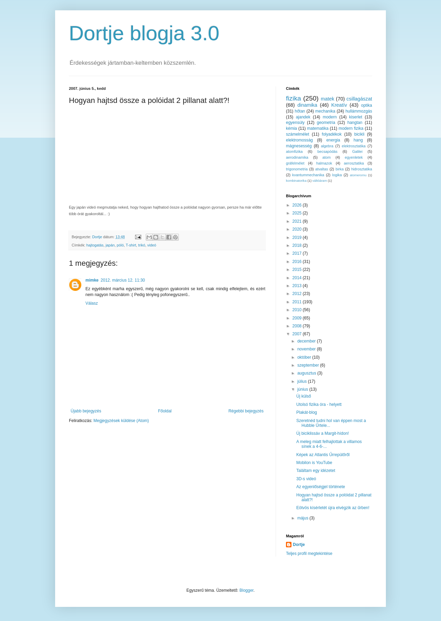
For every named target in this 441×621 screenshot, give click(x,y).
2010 (298, 309)
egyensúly (295, 122)
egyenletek (354, 157)
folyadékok (331, 134)
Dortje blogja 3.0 (144, 33)
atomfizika (294, 151)
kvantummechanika (308, 175)
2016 (298, 261)
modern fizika (351, 128)
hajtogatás (95, 245)
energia (333, 140)
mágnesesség (299, 146)
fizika (293, 98)
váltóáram (319, 180)
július (302, 381)
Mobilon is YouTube (314, 462)
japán (109, 245)
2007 (298, 333)
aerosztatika (354, 163)
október (304, 357)
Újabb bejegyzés (86, 411)
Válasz (91, 303)
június (303, 389)
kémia (291, 128)
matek (327, 99)
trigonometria (297, 169)
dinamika (307, 105)
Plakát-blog (306, 412)
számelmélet (297, 134)
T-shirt (131, 245)
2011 (298, 301)
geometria (326, 122)
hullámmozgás (359, 111)
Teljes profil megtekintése (309, 553)
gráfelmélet (295, 163)
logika (337, 175)
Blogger (246, 590)
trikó (141, 245)
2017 (298, 253)
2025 (298, 213)
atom (326, 157)
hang (358, 140)
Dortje (299, 544)
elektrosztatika (354, 146)
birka (339, 169)
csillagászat (359, 99)
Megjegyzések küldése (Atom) (121, 420)
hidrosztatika (361, 169)
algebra (327, 146)
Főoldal (165, 411)
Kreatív (339, 105)
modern (330, 117)
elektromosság (299, 140)
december (307, 341)
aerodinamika (297, 157)
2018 (298, 245)
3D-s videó (306, 478)
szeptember (308, 365)
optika (366, 105)
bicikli (359, 134)
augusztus (307, 373)
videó (151, 245)
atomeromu (358, 175)
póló (120, 245)
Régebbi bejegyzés (246, 411)
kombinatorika (296, 180)
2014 (298, 277)
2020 (298, 229)
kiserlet (355, 117)
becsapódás (327, 151)
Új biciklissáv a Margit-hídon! (322, 433)
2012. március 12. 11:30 (123, 280)
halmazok (324, 163)
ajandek (303, 117)
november (307, 349)
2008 (298, 326)
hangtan (354, 122)
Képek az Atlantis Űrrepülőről (323, 454)
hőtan (300, 111)
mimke (92, 280)
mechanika (325, 111)
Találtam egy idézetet (315, 470)
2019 (298, 237)
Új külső (303, 396)
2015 (298, 269)
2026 (298, 205)
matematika (317, 128)
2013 (298, 285)
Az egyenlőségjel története (320, 486)
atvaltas (321, 169)
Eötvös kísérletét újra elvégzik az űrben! (332, 507)
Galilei (357, 151)
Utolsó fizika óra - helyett (318, 404)
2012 (298, 293)
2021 (298, 221)
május (303, 518)
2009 (298, 318)
